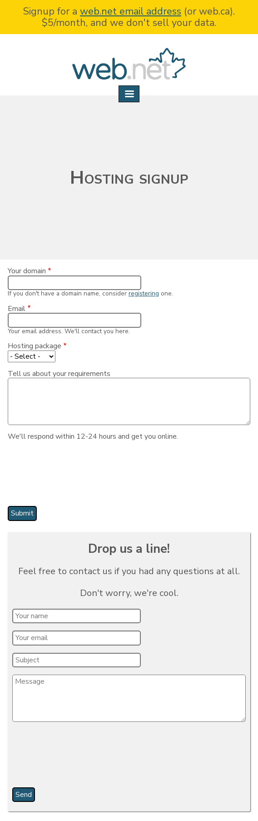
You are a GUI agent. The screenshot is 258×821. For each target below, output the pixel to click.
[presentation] (82, 476)
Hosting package (34, 346)
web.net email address (130, 11)
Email (16, 309)
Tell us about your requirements (59, 374)
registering (144, 293)
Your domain (27, 271)
